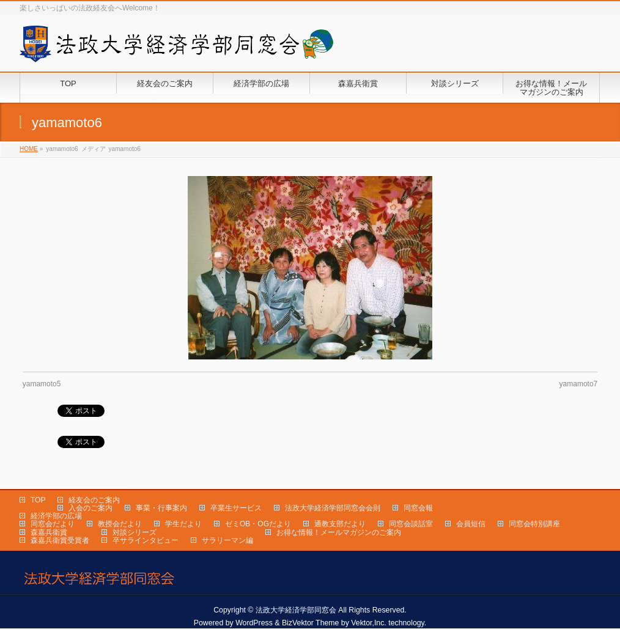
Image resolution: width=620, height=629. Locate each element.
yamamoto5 (42, 384)
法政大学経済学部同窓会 (296, 610)
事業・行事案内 (161, 508)
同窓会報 (418, 508)
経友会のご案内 (94, 500)
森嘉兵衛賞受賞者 (60, 540)
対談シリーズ (135, 532)
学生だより (183, 524)
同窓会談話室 (411, 524)
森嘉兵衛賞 (49, 532)
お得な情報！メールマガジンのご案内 (338, 532)
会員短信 (470, 524)
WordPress (254, 623)
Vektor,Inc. (368, 623)
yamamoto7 (578, 384)
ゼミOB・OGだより (258, 524)
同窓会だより (53, 524)
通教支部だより (340, 524)
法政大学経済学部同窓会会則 (332, 508)
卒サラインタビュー (146, 540)
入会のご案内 (90, 508)
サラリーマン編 (227, 540)
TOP (38, 500)
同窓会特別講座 (534, 524)
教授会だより (120, 524)
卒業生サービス (236, 508)
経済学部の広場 (56, 516)
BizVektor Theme (310, 623)
